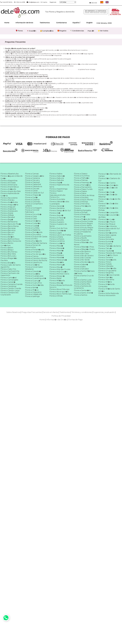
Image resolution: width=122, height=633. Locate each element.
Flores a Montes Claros (59, 274)
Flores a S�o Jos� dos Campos (108, 205)
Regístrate (53, 2)
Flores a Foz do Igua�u (35, 254)
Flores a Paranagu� (83, 182)
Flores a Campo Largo (10, 290)
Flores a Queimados (82, 236)
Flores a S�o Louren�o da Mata (108, 216)
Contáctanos (61, 23)
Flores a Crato (31, 219)
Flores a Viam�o (105, 277)
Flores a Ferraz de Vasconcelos (33, 246)
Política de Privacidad (61, 316)
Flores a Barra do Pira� (11, 224)
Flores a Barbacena (9, 222)
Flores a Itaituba (56, 180)
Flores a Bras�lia (8, 263)
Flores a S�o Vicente (107, 226)
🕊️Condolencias (77, 31)
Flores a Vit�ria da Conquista (106, 285)
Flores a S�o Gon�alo (108, 185)
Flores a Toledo (105, 264)
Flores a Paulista (81, 197)
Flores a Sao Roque (106, 224)
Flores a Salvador (81, 269)
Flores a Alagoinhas (9, 181)
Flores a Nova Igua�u (59, 292)
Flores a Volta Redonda (108, 293)
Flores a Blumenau (9, 252)
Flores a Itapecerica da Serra (59, 186)
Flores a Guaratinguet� (35, 278)
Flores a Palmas (81, 180)
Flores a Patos (80, 193)
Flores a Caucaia (32, 189)
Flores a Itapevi (56, 191)
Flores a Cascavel (32, 182)
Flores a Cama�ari (9, 278)
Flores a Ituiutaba (57, 199)
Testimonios (45, 23)
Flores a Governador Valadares (34, 268)
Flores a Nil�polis (57, 281)
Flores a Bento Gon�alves (7, 244)
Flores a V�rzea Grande (108, 275)
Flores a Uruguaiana (107, 271)
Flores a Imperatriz (33, 292)
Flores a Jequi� (56, 215)
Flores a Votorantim (106, 295)
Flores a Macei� (56, 251)
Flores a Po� (79, 217)
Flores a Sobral (104, 237)
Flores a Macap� (56, 248)
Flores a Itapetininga (58, 189)
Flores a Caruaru (32, 180)
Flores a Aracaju (7, 200)
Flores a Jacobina (56, 208)
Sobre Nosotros (13, 312)
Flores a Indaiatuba (33, 294)
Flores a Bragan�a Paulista (9, 259)
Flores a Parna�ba (82, 185)
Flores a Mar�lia (56, 262)
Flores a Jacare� (56, 206)
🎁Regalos (61, 31)
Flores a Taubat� (106, 251)
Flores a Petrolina (81, 204)
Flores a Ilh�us (31, 290)
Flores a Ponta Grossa (83, 221)
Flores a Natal (55, 278)
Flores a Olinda (56, 296)
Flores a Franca (31, 256)
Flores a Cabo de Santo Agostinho (11, 266)
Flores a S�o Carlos (106, 183)
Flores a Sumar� (105, 241)
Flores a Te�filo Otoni (108, 255)
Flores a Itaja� (55, 182)
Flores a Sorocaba (106, 239)
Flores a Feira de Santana (36, 243)
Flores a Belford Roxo (10, 239)
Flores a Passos (80, 191)
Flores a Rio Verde (82, 260)
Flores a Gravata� (33, 271)
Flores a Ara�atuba (9, 202)
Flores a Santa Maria (82, 282)
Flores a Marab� (56, 257)
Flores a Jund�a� (57, 231)
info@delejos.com (33, 2)
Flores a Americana (9, 185)
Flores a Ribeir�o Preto (84, 249)
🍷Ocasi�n (31, 31)
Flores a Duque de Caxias (36, 237)
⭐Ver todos (103, 31)
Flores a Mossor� (57, 276)
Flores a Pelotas (81, 202)
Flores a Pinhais (80, 212)
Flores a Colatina (32, 200)
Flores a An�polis (8, 189)
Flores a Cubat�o (33, 223)
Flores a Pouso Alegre (83, 228)
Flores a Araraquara (9, 211)
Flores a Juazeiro (56, 222)
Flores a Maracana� (58, 260)
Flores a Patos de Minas (84, 195)
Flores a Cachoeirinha (10, 271)
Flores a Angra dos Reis (11, 191)
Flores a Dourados (33, 234)
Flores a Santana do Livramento (82, 287)
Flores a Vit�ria (105, 282)
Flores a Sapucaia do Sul (109, 228)
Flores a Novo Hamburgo (60, 294)
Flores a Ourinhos (81, 176)
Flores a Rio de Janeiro (84, 256)
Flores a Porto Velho (83, 225)
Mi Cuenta (44, 2)
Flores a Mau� (55, 267)
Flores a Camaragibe (9, 280)
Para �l (91, 31)
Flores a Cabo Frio (8, 269)
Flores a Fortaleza (33, 252)
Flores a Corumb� (33, 214)
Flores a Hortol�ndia (34, 285)
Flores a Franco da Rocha (36, 260)
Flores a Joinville (56, 220)
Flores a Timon (104, 262)
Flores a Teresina (105, 257)
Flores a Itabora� (57, 176)
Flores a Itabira (55, 174)
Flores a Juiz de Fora (58, 228)
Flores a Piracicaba (82, 214)
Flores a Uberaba (105, 266)
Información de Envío (24, 23)
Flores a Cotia (31, 217)
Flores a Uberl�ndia (107, 268)
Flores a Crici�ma (32, 221)
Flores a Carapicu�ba (34, 176)
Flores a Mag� (55, 253)
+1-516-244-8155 (19, 2)
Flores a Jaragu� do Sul (60, 211)
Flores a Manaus (56, 255)
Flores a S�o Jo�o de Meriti (108, 189)
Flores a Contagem (33, 208)
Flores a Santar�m (82, 290)
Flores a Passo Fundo (83, 189)
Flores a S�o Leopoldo (108, 212)
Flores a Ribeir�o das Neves (83, 243)
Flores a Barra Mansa (10, 226)
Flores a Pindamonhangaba (82, 209)
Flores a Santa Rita (82, 284)
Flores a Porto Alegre (83, 223)
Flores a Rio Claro (81, 253)
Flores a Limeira (56, 237)
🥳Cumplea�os (46, 31)
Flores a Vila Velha (106, 280)
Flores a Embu (31, 239)
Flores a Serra (104, 231)
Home (6, 23)
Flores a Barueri (7, 232)
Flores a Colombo (32, 202)
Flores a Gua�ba (32, 274)
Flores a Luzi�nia (57, 243)
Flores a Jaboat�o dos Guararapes (59, 203)
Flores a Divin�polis (33, 232)
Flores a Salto (80, 267)
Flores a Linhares (56, 239)
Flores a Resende (81, 240)
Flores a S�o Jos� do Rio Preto (109, 200)
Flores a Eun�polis (33, 241)
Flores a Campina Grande (12, 284)
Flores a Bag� (7, 219)
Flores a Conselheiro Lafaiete (34, 205)
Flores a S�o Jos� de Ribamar (107, 196)
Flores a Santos (80, 295)
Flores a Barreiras (8, 228)
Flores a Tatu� (105, 248)
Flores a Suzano (105, 244)
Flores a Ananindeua (10, 187)
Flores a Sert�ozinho (107, 233)
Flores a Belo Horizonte (11, 241)
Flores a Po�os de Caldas (85, 219)
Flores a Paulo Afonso (83, 200)
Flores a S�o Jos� (106, 192)
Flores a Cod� (31, 197)
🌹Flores (19, 31)
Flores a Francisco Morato (36, 258)
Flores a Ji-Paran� (57, 218)
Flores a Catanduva (33, 186)
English (89, 23)
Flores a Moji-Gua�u (58, 272)
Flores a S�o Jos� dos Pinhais (108, 209)
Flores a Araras (7, 213)
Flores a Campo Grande (11, 288)
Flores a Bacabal (8, 217)
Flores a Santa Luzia (82, 280)
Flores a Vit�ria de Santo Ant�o (109, 290)
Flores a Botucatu (8, 256)
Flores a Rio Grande (82, 258)
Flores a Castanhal (33, 184)
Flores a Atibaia (7, 215)
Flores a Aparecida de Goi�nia (10, 194)
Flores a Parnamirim (82, 187)
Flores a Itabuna (56, 178)
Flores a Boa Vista (8, 254)
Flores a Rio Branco (82, 251)
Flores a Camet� (8, 282)
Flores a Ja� (54, 213)
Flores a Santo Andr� (83, 293)
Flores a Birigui (7, 250)
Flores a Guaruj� (32, 281)
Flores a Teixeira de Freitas (109, 253)
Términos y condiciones (81, 312)
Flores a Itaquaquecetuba (57, 194)
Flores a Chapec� (33, 195)
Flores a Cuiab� (32, 226)
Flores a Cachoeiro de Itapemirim (10, 274)
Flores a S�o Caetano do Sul (109, 179)
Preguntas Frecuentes (31, 312)
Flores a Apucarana (9, 198)
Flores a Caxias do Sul (34, 193)
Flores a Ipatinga (32, 296)
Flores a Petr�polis (82, 206)
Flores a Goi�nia (32, 265)
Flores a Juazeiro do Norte (58, 225)
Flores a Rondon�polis (84, 262)
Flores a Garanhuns (33, 262)
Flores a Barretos (8, 230)
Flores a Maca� (56, 246)
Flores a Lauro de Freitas (60, 235)
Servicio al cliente (50, 312)
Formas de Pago (75, 320)
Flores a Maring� (57, 265)
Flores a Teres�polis (107, 260)
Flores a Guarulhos (33, 283)
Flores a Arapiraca (8, 209)
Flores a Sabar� (81, 264)
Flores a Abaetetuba (9, 174)
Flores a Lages (55, 233)
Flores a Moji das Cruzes (59, 269)
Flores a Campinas (8, 286)
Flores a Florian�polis (34, 250)
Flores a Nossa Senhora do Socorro (60, 286)
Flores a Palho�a (81, 178)
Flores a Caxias (31, 191)
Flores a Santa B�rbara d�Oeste (84, 272)
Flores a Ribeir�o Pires (84, 247)
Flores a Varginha (105, 273)
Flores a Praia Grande (83, 230)
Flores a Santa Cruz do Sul (84, 277)
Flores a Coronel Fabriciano (32, 211)
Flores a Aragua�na (9, 205)
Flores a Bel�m (7, 237)
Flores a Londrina (57, 241)
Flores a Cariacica (32, 178)
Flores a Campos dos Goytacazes (9, 294)
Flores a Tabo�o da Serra (109, 246)
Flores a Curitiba (32, 228)
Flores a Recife (80, 238)
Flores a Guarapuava (34, 276)
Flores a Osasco (80, 174)
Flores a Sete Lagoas (107, 235)
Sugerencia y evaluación (104, 312)
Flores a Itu (54, 197)
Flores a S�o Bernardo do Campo (109, 175)
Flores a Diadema (32, 230)
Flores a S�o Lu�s (106, 219)
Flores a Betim (7, 248)
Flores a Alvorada (8, 183)
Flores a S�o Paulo (106, 222)
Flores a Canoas (32, 174)
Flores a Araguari (8, 207)
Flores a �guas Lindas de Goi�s (12, 177)
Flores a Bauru (7, 234)
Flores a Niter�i (56, 283)
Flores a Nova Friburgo (59, 289)
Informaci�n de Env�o (56, 320)
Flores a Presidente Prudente (82, 233)
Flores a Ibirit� (31, 288)
